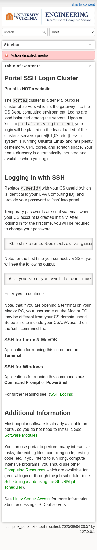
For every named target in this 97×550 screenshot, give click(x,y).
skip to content (83, 4)
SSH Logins (61, 394)
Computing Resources (24, 470)
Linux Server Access (31, 499)
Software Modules (21, 435)
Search (44, 32)
